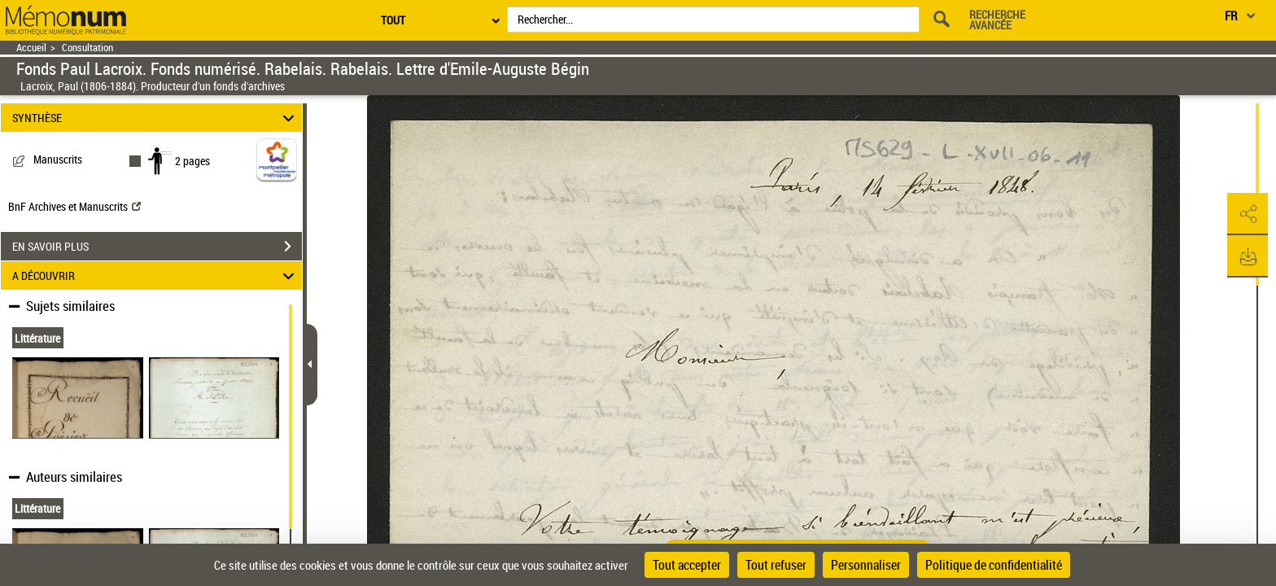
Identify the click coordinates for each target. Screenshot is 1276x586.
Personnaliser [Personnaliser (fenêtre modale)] (866, 565)
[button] (1247, 214)
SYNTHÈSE (155, 117)
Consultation (87, 48)
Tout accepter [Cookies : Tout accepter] (687, 565)
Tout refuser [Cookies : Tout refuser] (775, 565)
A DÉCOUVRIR (155, 275)
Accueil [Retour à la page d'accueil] (31, 48)
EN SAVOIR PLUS (157, 246)
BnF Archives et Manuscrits (74, 206)
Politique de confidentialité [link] (993, 565)
